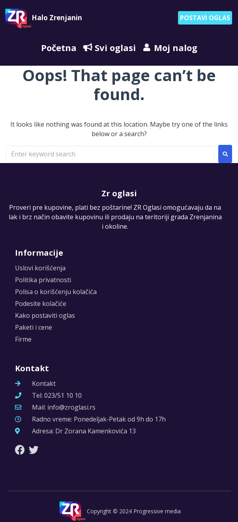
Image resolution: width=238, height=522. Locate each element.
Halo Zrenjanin (57, 17)
